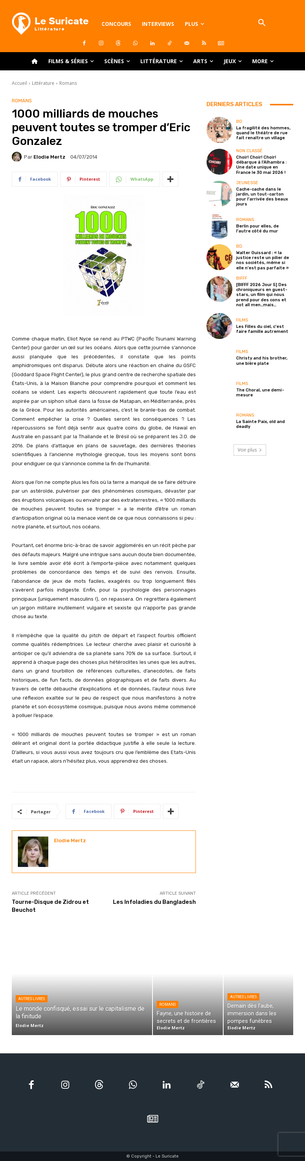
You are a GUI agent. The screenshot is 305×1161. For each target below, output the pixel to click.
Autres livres (31, 999)
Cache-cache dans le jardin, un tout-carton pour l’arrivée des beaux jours (262, 197)
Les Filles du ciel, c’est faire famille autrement (262, 329)
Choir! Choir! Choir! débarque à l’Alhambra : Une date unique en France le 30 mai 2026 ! (261, 165)
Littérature (43, 83)
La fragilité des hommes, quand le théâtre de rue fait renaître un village (263, 133)
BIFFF (241, 278)
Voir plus (250, 449)
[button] (262, 23)
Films (242, 320)
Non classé (249, 151)
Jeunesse (247, 183)
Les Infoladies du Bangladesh (154, 902)
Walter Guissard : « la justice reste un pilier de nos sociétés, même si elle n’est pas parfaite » (262, 260)
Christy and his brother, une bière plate (262, 361)
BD (239, 121)
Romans (68, 83)
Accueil (19, 83)
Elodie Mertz (49, 156)
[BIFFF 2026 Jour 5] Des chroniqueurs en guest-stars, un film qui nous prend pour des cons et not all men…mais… (262, 294)
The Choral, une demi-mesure (260, 392)
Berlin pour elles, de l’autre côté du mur (257, 228)
